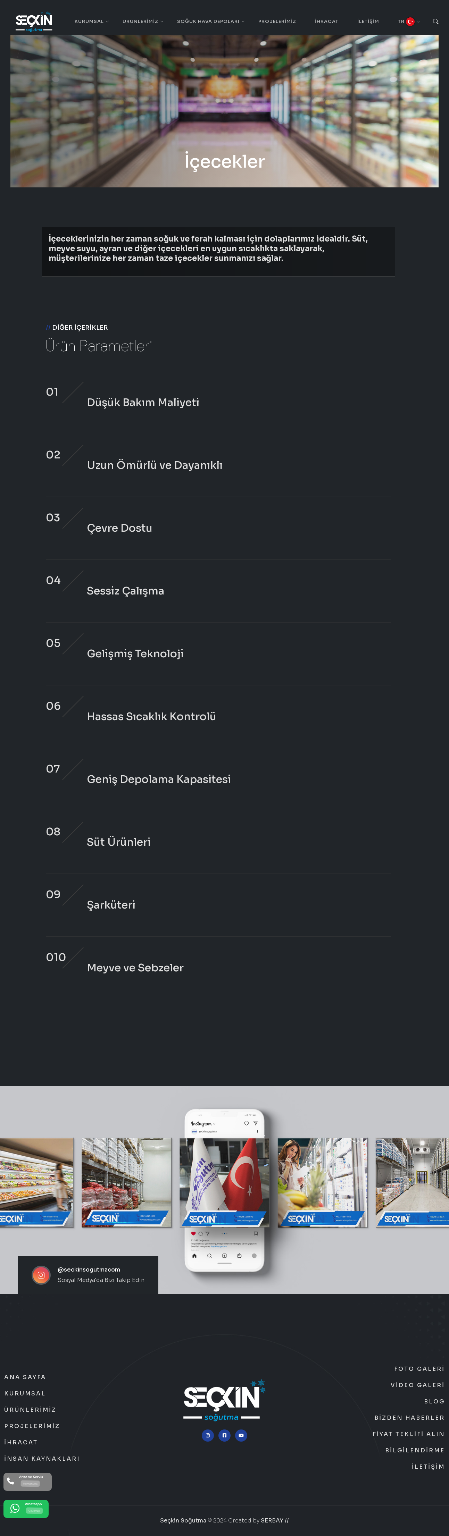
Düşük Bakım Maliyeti (143, 402)
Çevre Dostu (119, 528)
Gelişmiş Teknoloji (135, 653)
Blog (434, 1401)
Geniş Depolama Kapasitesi (159, 779)
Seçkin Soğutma (183, 1520)
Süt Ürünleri (119, 842)
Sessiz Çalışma (125, 591)
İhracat (327, 21)
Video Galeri (418, 1385)
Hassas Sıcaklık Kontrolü (151, 716)
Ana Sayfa (25, 1377)
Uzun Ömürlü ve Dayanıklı (155, 465)
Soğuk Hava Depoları (208, 21)
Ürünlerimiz (140, 21)
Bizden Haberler (409, 1418)
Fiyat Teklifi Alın (409, 1434)
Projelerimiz (277, 21)
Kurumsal (89, 21)
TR (406, 21)
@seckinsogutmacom (89, 1269)
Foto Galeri (419, 1369)
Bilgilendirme (415, 1450)
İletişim (368, 21)
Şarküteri (111, 905)
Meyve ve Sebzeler (135, 967)
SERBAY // (275, 1520)
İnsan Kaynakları (42, 1458)
